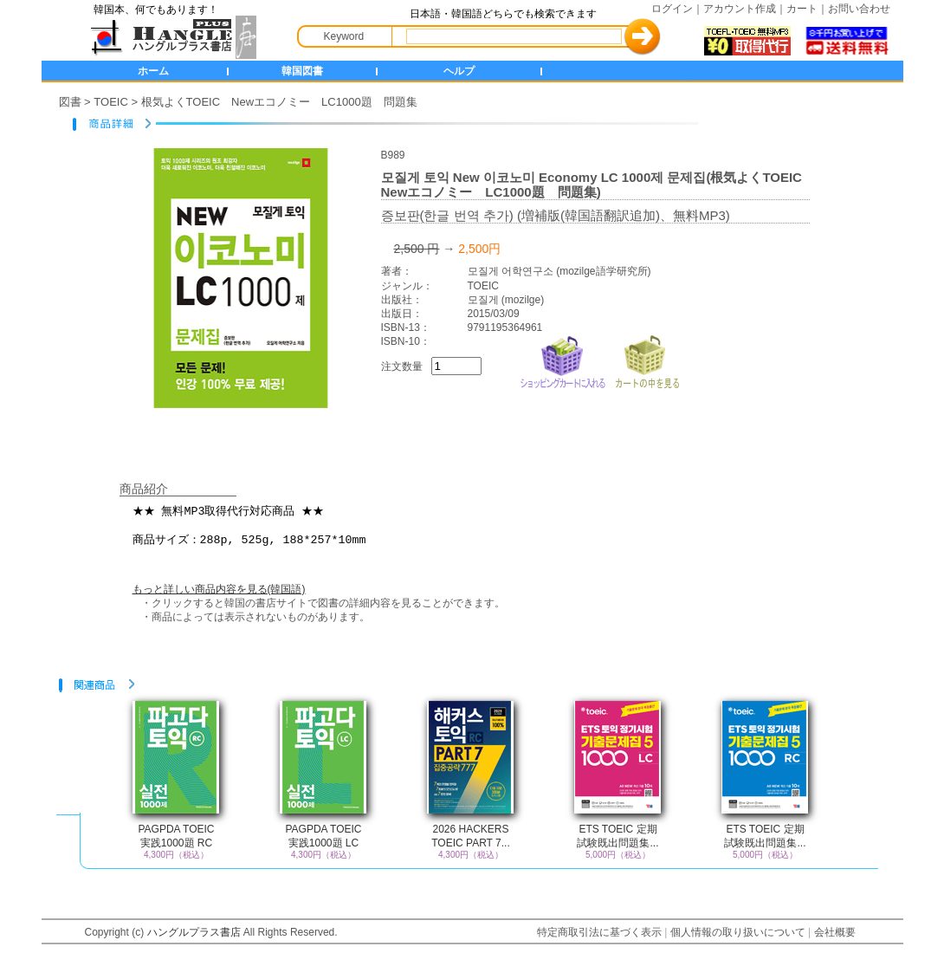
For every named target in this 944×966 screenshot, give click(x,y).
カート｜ (807, 9)
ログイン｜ (677, 9)
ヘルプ (459, 71)
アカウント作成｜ (744, 9)
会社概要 (835, 932)
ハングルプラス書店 (194, 932)
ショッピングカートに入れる (563, 360)
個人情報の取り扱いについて (737, 932)
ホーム (153, 71)
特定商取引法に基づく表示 (599, 932)
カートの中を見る (647, 360)
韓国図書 (302, 71)
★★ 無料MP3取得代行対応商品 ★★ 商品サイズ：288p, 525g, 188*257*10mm (483, 528)
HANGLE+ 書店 (169, 37)
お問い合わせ (859, 9)
